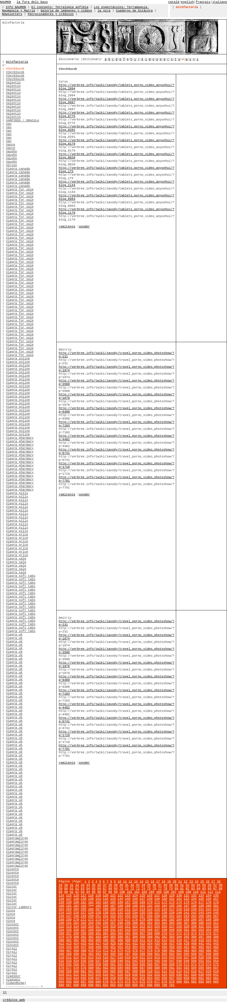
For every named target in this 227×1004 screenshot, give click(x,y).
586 (135, 967)
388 (135, 936)
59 (60, 888)
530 (208, 957)
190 (135, 905)
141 (98, 898)
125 (142, 895)
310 (208, 923)
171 (157, 902)
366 (135, 933)
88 (220, 888)
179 (216, 902)
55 (204, 885)
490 (76, 954)
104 (151, 892)
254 (120, 916)
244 (208, 912)
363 (113, 933)
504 (179, 954)
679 (171, 981)
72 (132, 888)
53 (193, 885)
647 (98, 978)
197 (186, 905)
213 (142, 909)
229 (98, 912)
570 (179, 964)
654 (149, 978)
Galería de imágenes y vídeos (66, 10)
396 (194, 936)
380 (76, 936)
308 (194, 923)
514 (91, 957)
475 (127, 950)
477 (142, 950)
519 (127, 957)
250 (91, 916)
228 (91, 912)
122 (120, 895)
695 (127, 985)
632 (149, 974)
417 (186, 940)
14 (141, 881)
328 (179, 926)
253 (113, 916)
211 (127, 909)
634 (164, 974)
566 (149, 964)
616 (194, 971)
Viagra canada (18, 168)
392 (164, 936)
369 (157, 933)
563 (127, 964)
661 (201, 978)
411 (142, 940)
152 (179, 898)
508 (208, 954)
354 (208, 930)
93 (82, 892)
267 (216, 916)
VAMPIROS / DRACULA (22, 120)
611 (157, 971)
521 (142, 957)
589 (157, 967)
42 (132, 885)
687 (69, 985)
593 (186, 967)
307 (186, 923)
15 (147, 881)
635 (171, 974)
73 (138, 888)
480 (164, 950)
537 (98, 961)
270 (76, 919)
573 (201, 964)
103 (144, 892)
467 (69, 950)
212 (135, 909)
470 (91, 950)
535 (83, 961)
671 (113, 981)
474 (120, 950)
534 (76, 961)
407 (113, 940)
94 (88, 892)
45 (149, 885)
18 (164, 881)
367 (142, 933)
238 (164, 912)
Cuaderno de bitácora (134, 10)
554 (61, 964)
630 (135, 974)
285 (186, 919)
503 (171, 954)
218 (179, 909)
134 (208, 895)
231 (113, 912)
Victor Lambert (19, 907)
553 (216, 961)
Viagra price (17, 534)
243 (201, 912)
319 (113, 926)
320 (120, 926)
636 (179, 974)
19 (169, 881)
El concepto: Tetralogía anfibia (59, 7)
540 (120, 961)
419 (201, 940)
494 (105, 954)
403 (83, 940)
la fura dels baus (32, 2)
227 (83, 912)
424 (76, 943)
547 (171, 961)
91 (72, 892)
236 (149, 912)
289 (216, 919)
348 (164, 930)
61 (72, 888)
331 (201, 926)
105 (158, 892)
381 (83, 936)
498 (135, 954)
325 (157, 926)
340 (105, 930)
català (173, 2)
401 (69, 940)
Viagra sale (16, 558)
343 (127, 930)
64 (88, 888)
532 (61, 961)
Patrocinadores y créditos (51, 14)
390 (149, 936)
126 (149, 895)
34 (88, 885)
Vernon (11, 165)
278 (135, 919)
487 (216, 950)
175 (186, 902)
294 (91, 923)
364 (120, 933)
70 (121, 888)
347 (157, 930)
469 (83, 950)
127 (157, 895)
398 (208, 936)
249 (83, 916)
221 (201, 909)
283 (171, 919)
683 (201, 981)
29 (60, 885)
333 (216, 926)
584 (120, 967)
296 (105, 923)
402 (76, 940)
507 (201, 954)
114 (61, 895)
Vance (10, 144)
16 (152, 881)
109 (188, 892)
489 (69, 954)
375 (201, 933)
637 (186, 974)
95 (93, 892)
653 (142, 978)
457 (157, 947)
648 (105, 978)
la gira (104, 10)
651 (127, 978)
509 (216, 954)
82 (187, 888)
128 (164, 895)
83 (193, 888)
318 (105, 926)
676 (149, 981)
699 (157, 985)
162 (91, 902)
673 (127, 981)
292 (76, 923)
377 (216, 933)
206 (91, 909)
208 (105, 909)
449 (98, 947)
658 (179, 978)
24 (197, 881)
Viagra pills (17, 493)
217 (171, 909)
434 (149, 943)
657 (171, 978)
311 (216, 923)
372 (179, 933)
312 (61, 926)
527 (186, 957)
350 (179, 930)
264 (194, 916)
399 (216, 936)
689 (83, 985)
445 (69, 947)
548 (179, 961)
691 (98, 985)
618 (208, 971)
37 (105, 885)
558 (91, 964)
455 (142, 947)
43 (138, 885)
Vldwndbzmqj (16, 983)
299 (127, 923)
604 (105, 971)
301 (142, 923)
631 (142, 974)
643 (69, 978)
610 (149, 971)
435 (157, 943)
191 (142, 905)
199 (201, 905)
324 (149, 926)
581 (98, 967)
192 (149, 905)
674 (135, 981)
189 (127, 905)
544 (149, 961)
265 (201, 916)
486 (208, 950)
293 (83, 923)
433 (142, 943)
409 (127, 940)
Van (8, 124)
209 (113, 909)
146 (135, 898)
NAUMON (5, 2)
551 (201, 961)
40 (121, 885)
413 (157, 940)
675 (142, 981)
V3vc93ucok (15, 72)
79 (171, 888)
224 (61, 912)
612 (164, 971)
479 (157, 950)
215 (157, 909)
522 (149, 957)
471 (98, 950)
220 (194, 909)
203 (69, 909)
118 (91, 895)
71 (127, 888)
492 (91, 954)
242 (194, 912)
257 (142, 916)
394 (179, 936)
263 (186, 916)
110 (195, 892)
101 (129, 892)
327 (171, 926)
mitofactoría (17, 62)
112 (210, 892)
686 (61, 985)
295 (98, 923)
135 (216, 895)
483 (186, 950)
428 (105, 943)
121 (113, 895)
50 (176, 885)
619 (216, 971)
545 (157, 961)
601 (83, 971)
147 (142, 898)
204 (76, 909)
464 (208, 947)
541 (127, 961)
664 (61, 981)
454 (135, 947)
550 (194, 961)
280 (149, 919)
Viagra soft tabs (20, 576)
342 (120, 930)
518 (120, 957)
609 (142, 971)
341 (113, 930)
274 (105, 919)
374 (194, 933)
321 (127, 926)
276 (120, 919)
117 (83, 895)
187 (113, 905)
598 (61, 971)
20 (174, 881)
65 (93, 888)
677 (157, 981)
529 (201, 957)
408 (120, 940)
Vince (10, 910)
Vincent (12, 924)
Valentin (13, 82)
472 (105, 950)
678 (164, 981)
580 (91, 967)
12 (130, 881)
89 (60, 892)
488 (61, 954)
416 (179, 940)
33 (82, 885)
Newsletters (12, 14)
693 (113, 985)
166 (120, 902)
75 (149, 888)
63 (82, 888)
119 (98, 895)
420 (208, 940)
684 (208, 981)
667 (83, 981)
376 (208, 933)
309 (201, 923)
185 (98, 905)
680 (179, 981)
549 (186, 961)
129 (171, 895)
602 (91, 971)
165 (113, 902)
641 (216, 974)
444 (61, 947)
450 (105, 947)
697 (142, 985)
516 (105, 957)
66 (99, 888)
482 (179, 950)
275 (113, 919)
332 (208, 926)
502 (164, 954)
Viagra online (18, 358)
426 (91, 943)
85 (204, 888)
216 (164, 909)
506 (194, 954)
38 (110, 885)
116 (76, 895)
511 (69, 957)
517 (113, 957)
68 (110, 888)
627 (113, 974)
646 (91, 978)
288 (208, 919)
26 (207, 881)
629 (127, 974)
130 (179, 895)
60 (66, 888)
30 (66, 885)
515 (98, 957)
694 (120, 985)
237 (157, 912)
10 (119, 881)
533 (69, 961)
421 (216, 940)
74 (143, 888)
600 (76, 971)
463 (201, 947)
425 (83, 943)
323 (142, 926)
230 (105, 912)
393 (171, 936)
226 (76, 912)
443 (216, 943)
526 (179, 957)
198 (194, 905)
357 (69, 933)
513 (83, 957)
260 (164, 916)
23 (191, 881)
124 (135, 895)
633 (157, 974)
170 (149, 902)
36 (99, 885)
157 (216, 898)
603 (98, 971)
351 (186, 930)
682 (194, 981)
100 (122, 892)
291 (69, 923)
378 (61, 936)
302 (149, 923)
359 (83, 933)
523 (157, 957)
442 (208, 943)
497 (127, 954)
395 (186, 936)
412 (149, 940)
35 (93, 885)
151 (171, 898)
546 (164, 961)
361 (98, 933)
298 (120, 923)
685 (216, 981)
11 (125, 881)
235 (142, 912)
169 (142, 902)
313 (69, 926)
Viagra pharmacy (20, 438)
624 (91, 974)
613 (171, 971)
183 (83, 905)
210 (120, 909)
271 (83, 919)
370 (164, 933)
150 (164, 898)
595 (201, 967)
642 (61, 978)
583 (113, 967)
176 (194, 902)
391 (157, 936)
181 (69, 905)
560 (105, 964)
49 (171, 885)
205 (83, 909)
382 (91, 936)
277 (127, 919)
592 (179, 967)
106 (166, 892)
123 (127, 895)
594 (194, 967)
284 (179, 919)
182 (76, 905)
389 (142, 936)
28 (219, 881)
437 (171, 943)
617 (201, 971)
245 (216, 912)
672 (120, 981)
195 (171, 905)
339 (98, 930)
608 (135, 971)
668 (91, 981)
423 (69, 943)
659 (186, 978)
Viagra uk (14, 634)
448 (91, 947)
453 (127, 947)
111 (203, 892)
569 (171, 964)
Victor (11, 886)
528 (194, 957)
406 (105, 940)
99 (116, 892)
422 (61, 943)
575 (216, 964)
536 (91, 961)
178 (208, 902)
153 (186, 898)
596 (208, 967)
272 (91, 919)
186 (105, 905)
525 (171, 957)
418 (194, 940)
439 (186, 943)
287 (201, 919)
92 (77, 892)
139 (83, 898)
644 (76, 978)
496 (120, 954)
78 (165, 888)
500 (149, 954)
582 (105, 967)
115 (69, 895)
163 (98, 902)
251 (98, 916)
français (203, 2)
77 (160, 888)
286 (194, 919)
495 (113, 954)
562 (120, 964)
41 (127, 885)
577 (69, 967)
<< (5, 992)
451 (113, 947)
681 (186, 981)
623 (83, 974)
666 (76, 981)
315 (83, 926)
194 (164, 905)
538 (105, 961)
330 (194, 926)
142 (105, 898)
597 (216, 967)
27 (213, 881)
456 (149, 947)
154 (194, 898)
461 (186, 947)
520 (135, 957)
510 (61, 957)
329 (186, 926)
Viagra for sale (20, 189)
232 (120, 912)
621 (69, 974)
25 (202, 881)
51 (182, 885)
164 (105, 902)
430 (120, 943)
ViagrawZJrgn (17, 838)
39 (116, 885)
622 (76, 974)
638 (194, 974)
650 (120, 978)
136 (61, 898)
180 (61, 905)
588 (149, 967)
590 (164, 967)
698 (149, 985)
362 (105, 933)
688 (76, 985)
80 (176, 888)
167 (127, 902)
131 (186, 895)
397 (201, 936)
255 (127, 916)
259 (157, 916)
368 (149, 933)
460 (179, 947)
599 (69, 971)
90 (66, 892)
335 (69, 930)
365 (127, 933)
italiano (219, 2)
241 (186, 912)
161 (83, 902)
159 (69, 902)
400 (61, 940)
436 (164, 943)
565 (142, 964)
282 (164, 919)
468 (76, 950)
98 (110, 892)
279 (142, 919)
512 (76, 957)
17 (158, 881)
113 (217, 892)
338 (91, 930)
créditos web (14, 1000)
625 (98, 974)
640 (208, 974)
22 (186, 881)
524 (164, 957)
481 (171, 950)
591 (171, 967)
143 (113, 898)
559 (98, 964)
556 (76, 964)
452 (120, 947)
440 (194, 943)
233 (127, 912)
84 (198, 888)
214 (149, 909)
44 (143, 885)
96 (99, 892)
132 (194, 895)
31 (72, 885)
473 (113, 950)
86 (209, 888)
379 (69, 936)
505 (186, 954)
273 (98, 919)
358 (76, 933)
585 (127, 967)
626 (105, 974)
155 (201, 898)
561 (113, 964)
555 (69, 964)
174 (179, 902)
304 (164, 923)
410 (135, 940)
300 (135, 923)
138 (76, 898)
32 (77, 885)
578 (76, 967)
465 (216, 947)
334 (61, 930)
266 (208, 916)
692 (105, 985)
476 (135, 950)
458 (164, 947)
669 (98, 981)
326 (164, 926)
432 (135, 943)
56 (209, 885)
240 (179, 912)
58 (220, 885)
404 (91, 940)
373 (186, 933)
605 (113, 971)
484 (194, 950)
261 (171, 916)
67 (105, 888)
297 (113, 923)
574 (208, 964)
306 (179, 923)
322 (135, 926)
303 (157, 923)
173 (171, 902)
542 (135, 961)
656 (164, 978)
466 (61, 950)
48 (165, 885)
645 (83, 978)
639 (201, 974)
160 (76, 902)
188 (120, 905)
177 (201, 902)
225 (69, 912)
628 (120, 974)
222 (208, 909)
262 (179, 916)
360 (91, 933)
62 (77, 888)
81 (182, 888)
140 (91, 898)
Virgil (11, 948)
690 (91, 985)
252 (105, 916)
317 (98, 926)
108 (181, 892)
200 (208, 905)
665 (69, 981)
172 (164, 902)
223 (216, 909)
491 (83, 954)
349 (171, 930)
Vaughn (11, 151)
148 (149, 898)
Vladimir (13, 976)
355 (216, 930)
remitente (67, 226)
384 (105, 936)
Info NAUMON (16, 7)
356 (61, 933)
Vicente (12, 869)
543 (142, 961)
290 (61, 923)
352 (194, 930)
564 (135, 964)
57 (215, 885)
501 (157, 954)
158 (61, 902)
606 (120, 971)
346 (149, 930)
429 (113, 943)
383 (98, 936)
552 (208, 961)
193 (157, 905)
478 (149, 950)
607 (127, 971)
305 (171, 923)
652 (135, 978)
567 (157, 964)
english (187, 2)
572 (194, 964)
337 (83, 930)
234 (135, 912)
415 (171, 940)
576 (61, 967)
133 (201, 895)
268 (61, 919)
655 (157, 978)
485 (201, 950)
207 (98, 909)
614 (179, 971)
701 (171, 985)
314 (76, 926)
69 (116, 888)
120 (105, 895)
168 (135, 902)
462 (194, 947)
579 (83, 967)
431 (127, 943)
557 (83, 964)
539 (113, 961)
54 (198, 885)
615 (186, 971)
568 (164, 964)
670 (105, 981)
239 (171, 912)
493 (98, 954)
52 (187, 885)
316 (91, 926)
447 (83, 947)
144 (120, 898)
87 (215, 888)
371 (171, 933)
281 (157, 919)
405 (98, 940)
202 (61, 909)
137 (69, 898)
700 (164, 985)
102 (137, 892)
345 (142, 930)
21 (180, 881)
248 (76, 916)
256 (135, 916)
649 (113, 978)
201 (216, 905)
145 (127, 898)
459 (171, 947)
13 (136, 881)
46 (154, 885)
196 (179, 905)
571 (186, 964)
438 (179, 943)
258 (149, 916)
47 (160, 885)
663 (216, 978)
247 (69, 916)
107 (173, 892)
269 (69, 919)
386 (120, 936)
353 (201, 930)
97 (105, 892)
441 (201, 943)
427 (98, 943)
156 (208, 898)
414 (164, 940)
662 (208, 978)
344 (135, 930)
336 (76, 930)
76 (154, 888)
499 (142, 954)
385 (113, 936)
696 (135, 985)
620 (61, 974)
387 (127, 936)
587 (142, 967)
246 (61, 916)
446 (76, 947)
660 (194, 978)
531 (216, 957)
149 (157, 898)
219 (186, 909)
